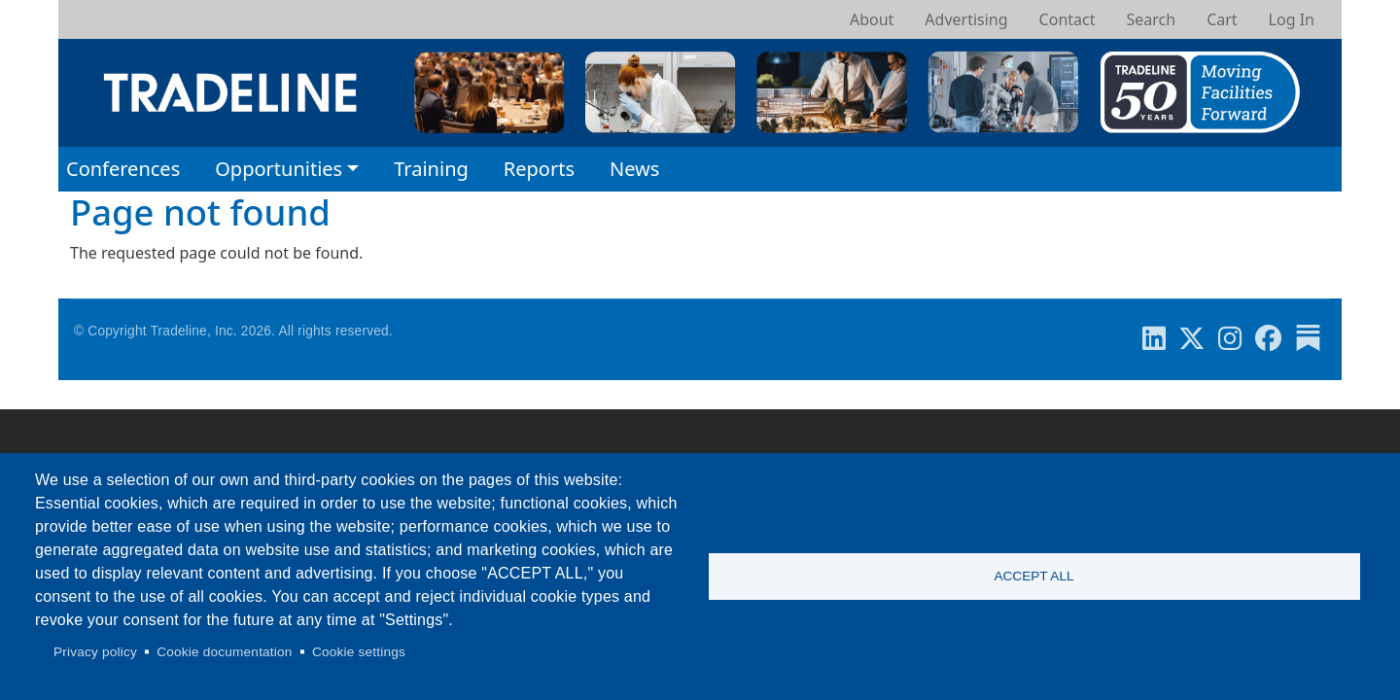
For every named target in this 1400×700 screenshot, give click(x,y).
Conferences (123, 169)
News (634, 169)
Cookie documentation (224, 652)
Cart (1222, 19)
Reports (539, 169)
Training (431, 169)
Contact (1067, 19)
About (871, 19)
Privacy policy (95, 652)
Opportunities (278, 169)
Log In (1291, 19)
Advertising (966, 19)
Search (1150, 19)
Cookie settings (358, 652)
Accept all (1033, 576)
